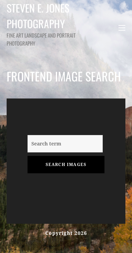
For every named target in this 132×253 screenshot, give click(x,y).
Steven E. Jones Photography (41, 23)
